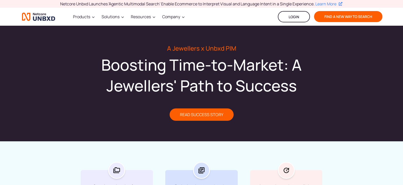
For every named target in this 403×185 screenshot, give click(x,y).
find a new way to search (348, 16)
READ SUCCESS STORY (201, 114)
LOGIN (294, 16)
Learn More (328, 4)
